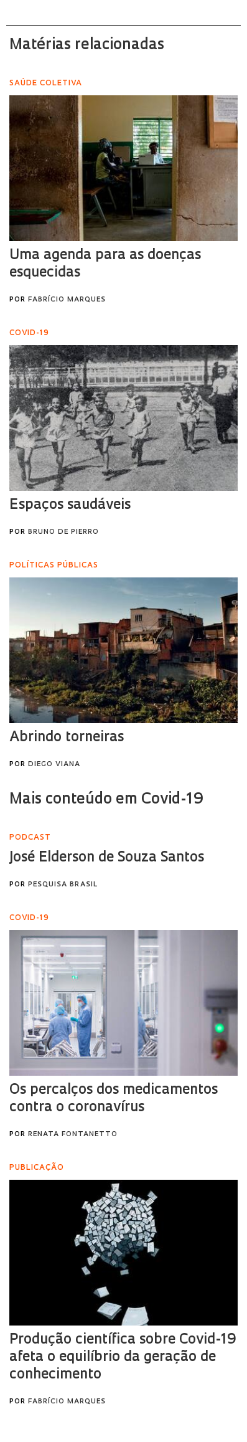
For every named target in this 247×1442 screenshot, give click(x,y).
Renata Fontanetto (73, 1134)
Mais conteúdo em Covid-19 (106, 799)
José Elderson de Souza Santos (106, 858)
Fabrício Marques (67, 299)
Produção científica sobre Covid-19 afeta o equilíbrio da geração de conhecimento (122, 1357)
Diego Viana (54, 764)
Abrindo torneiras (66, 738)
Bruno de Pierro (63, 532)
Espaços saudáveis (70, 505)
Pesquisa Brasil (63, 884)
